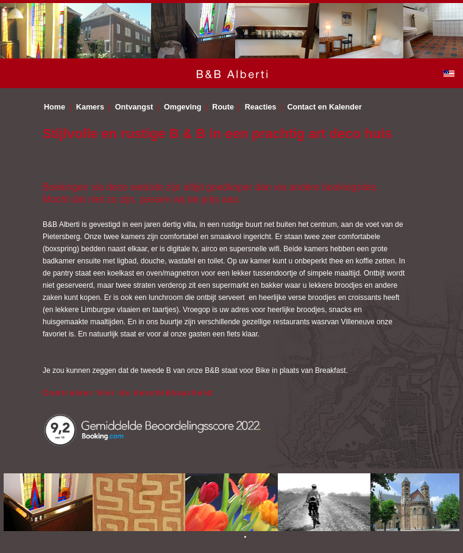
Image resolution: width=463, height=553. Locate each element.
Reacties (261, 107)
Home (54, 107)
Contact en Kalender (324, 107)
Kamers (90, 107)
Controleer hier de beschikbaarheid (128, 392)
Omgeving (183, 107)
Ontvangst (134, 107)
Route (223, 107)
